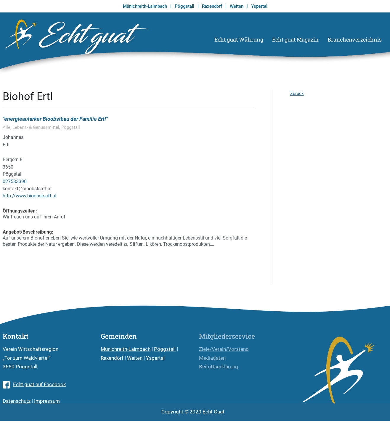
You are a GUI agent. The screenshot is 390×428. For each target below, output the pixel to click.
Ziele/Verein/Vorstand (224, 349)
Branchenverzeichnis (355, 39)
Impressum (47, 401)
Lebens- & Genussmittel (35, 127)
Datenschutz (17, 401)
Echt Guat (213, 412)
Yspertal (259, 6)
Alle (6, 127)
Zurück (297, 93)
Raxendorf (212, 6)
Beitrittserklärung (218, 367)
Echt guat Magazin (295, 39)
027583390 (15, 181)
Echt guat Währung (238, 39)
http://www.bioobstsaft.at (30, 196)
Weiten (236, 6)
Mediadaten (212, 358)
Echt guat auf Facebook (34, 384)
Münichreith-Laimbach (145, 6)
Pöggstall (184, 6)
